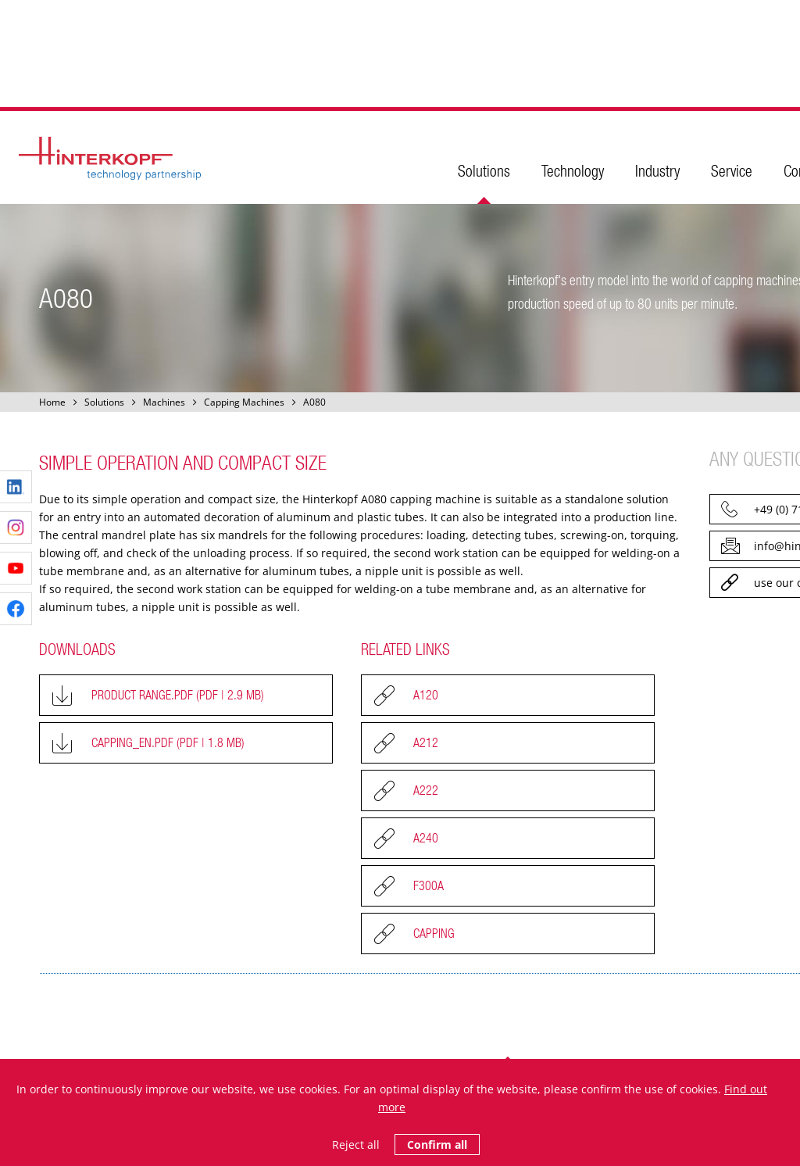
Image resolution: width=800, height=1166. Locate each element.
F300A (428, 885)
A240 (425, 838)
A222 (425, 790)
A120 (425, 695)
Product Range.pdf (177, 695)
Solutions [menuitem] (484, 171)
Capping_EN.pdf (168, 742)
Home (52, 402)
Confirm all (437, 1144)
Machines (164, 402)
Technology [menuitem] (572, 171)
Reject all (356, 1144)
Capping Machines (244, 402)
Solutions (104, 402)
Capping (434, 933)
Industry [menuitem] (657, 171)
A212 (425, 742)
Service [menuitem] (731, 171)
